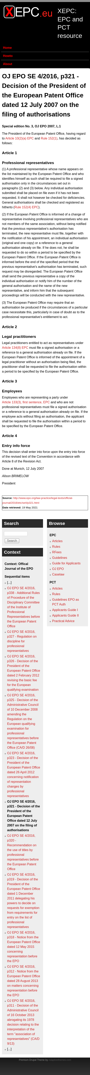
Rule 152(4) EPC (26, 207)
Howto (8, 56)
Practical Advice (63, 621)
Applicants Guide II (65, 615)
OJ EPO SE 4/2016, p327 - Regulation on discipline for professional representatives (22, 641)
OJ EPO (58, 569)
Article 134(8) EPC (15, 347)
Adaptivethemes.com (59, 1060)
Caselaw (58, 574)
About (7, 64)
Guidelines (59, 557)
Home (7, 47)
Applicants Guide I (65, 610)
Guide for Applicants (66, 563)
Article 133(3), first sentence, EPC (26, 402)
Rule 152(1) (49, 138)
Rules (56, 546)
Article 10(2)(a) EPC (19, 138)
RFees (56, 552)
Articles (57, 541)
